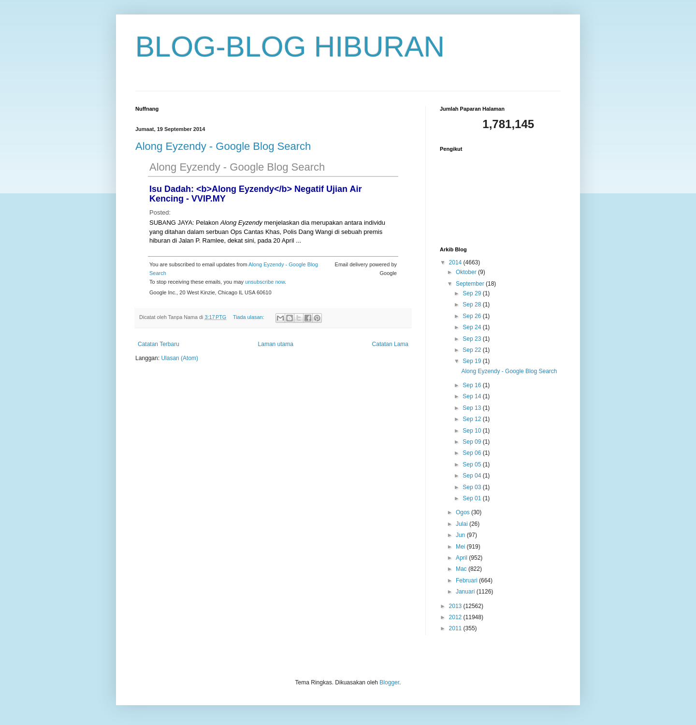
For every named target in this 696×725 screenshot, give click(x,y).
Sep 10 (472, 430)
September (471, 283)
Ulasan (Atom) (179, 358)
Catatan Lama (390, 344)
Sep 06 (472, 453)
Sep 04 (472, 475)
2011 (456, 628)
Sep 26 (472, 316)
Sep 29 (472, 293)
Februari (467, 580)
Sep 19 (472, 361)
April (462, 557)
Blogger (389, 682)
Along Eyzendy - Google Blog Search (223, 146)
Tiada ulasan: (249, 317)
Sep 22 (472, 350)
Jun (461, 535)
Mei (461, 546)
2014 (456, 262)
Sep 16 (472, 385)
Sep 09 (472, 441)
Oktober (467, 272)
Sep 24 (472, 327)
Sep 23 (472, 338)
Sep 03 (472, 487)
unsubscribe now (265, 282)
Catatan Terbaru (158, 344)
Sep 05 (472, 464)
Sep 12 (472, 419)
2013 (456, 606)
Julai (462, 524)
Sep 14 (472, 396)
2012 (456, 617)
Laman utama (275, 344)
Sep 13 (472, 408)
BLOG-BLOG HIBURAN (290, 46)
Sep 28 (472, 304)
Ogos (463, 512)
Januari (466, 591)
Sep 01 (472, 498)
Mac (462, 569)
